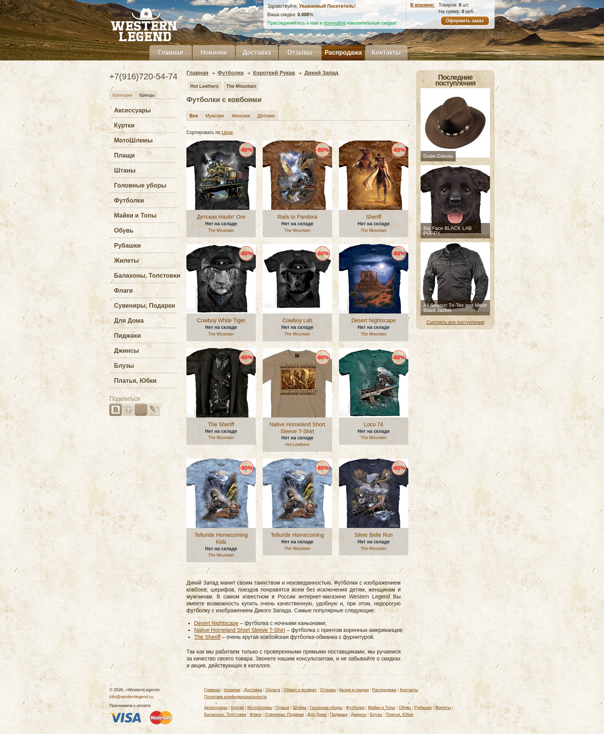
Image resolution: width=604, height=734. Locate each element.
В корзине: (422, 5)
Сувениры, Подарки (144, 305)
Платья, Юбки (135, 380)
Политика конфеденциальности (235, 696)
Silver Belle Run (373, 535)
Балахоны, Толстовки (147, 275)
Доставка (257, 52)
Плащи (124, 155)
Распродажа (343, 52)
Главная (170, 52)
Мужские (214, 116)
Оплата (272, 689)
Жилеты (126, 260)
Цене (227, 132)
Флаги (123, 290)
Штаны (125, 170)
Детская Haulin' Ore (221, 217)
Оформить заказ (464, 20)
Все (194, 116)
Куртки (124, 125)
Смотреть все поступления (455, 322)
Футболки (129, 200)
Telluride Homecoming (297, 535)
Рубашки (127, 245)
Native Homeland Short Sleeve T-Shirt (297, 427)
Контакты (386, 52)
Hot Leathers (204, 86)
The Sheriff (221, 424)
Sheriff (373, 217)
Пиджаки (127, 335)
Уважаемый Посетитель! (327, 6)
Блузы (124, 365)
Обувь (124, 230)
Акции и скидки (354, 689)
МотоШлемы (133, 140)
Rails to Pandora (297, 217)
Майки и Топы (135, 215)
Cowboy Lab (297, 320)
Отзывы (299, 52)
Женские (241, 116)
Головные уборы (140, 185)
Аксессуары (132, 110)
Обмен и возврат (300, 689)
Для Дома (129, 320)
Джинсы (126, 350)
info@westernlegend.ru (131, 696)
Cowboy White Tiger (221, 320)
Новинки (214, 52)
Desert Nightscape (373, 320)
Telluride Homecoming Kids (221, 538)
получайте (335, 23)
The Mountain (241, 86)
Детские (266, 116)
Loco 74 (373, 424)
